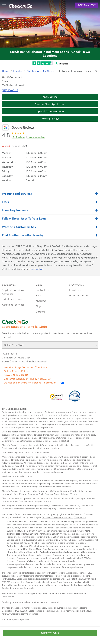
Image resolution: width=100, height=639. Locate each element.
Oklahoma (33, 71)
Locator (17, 71)
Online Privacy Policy (16, 371)
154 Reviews (18, 137)
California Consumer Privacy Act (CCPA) (27, 378)
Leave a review (36, 137)
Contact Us (41, 290)
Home (5, 71)
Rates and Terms (79, 295)
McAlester (49, 71)
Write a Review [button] (50, 118)
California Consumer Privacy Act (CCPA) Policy (64, 517)
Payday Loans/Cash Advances (13, 291)
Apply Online (50, 96)
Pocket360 (86, 4)
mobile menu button (19, 5)
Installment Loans (12, 299)
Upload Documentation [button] (50, 111)
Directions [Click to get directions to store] (50, 633)
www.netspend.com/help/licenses (22, 614)
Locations (75, 290)
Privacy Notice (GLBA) (16, 375)
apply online (36, 269)
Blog (38, 306)
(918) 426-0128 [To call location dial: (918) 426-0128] (10, 90)
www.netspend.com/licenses (20, 564)
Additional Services (13, 304)
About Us (40, 300)
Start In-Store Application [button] (50, 104)
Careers (40, 311)
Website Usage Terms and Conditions (25, 367)
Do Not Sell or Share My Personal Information (34, 382)
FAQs (38, 295)
